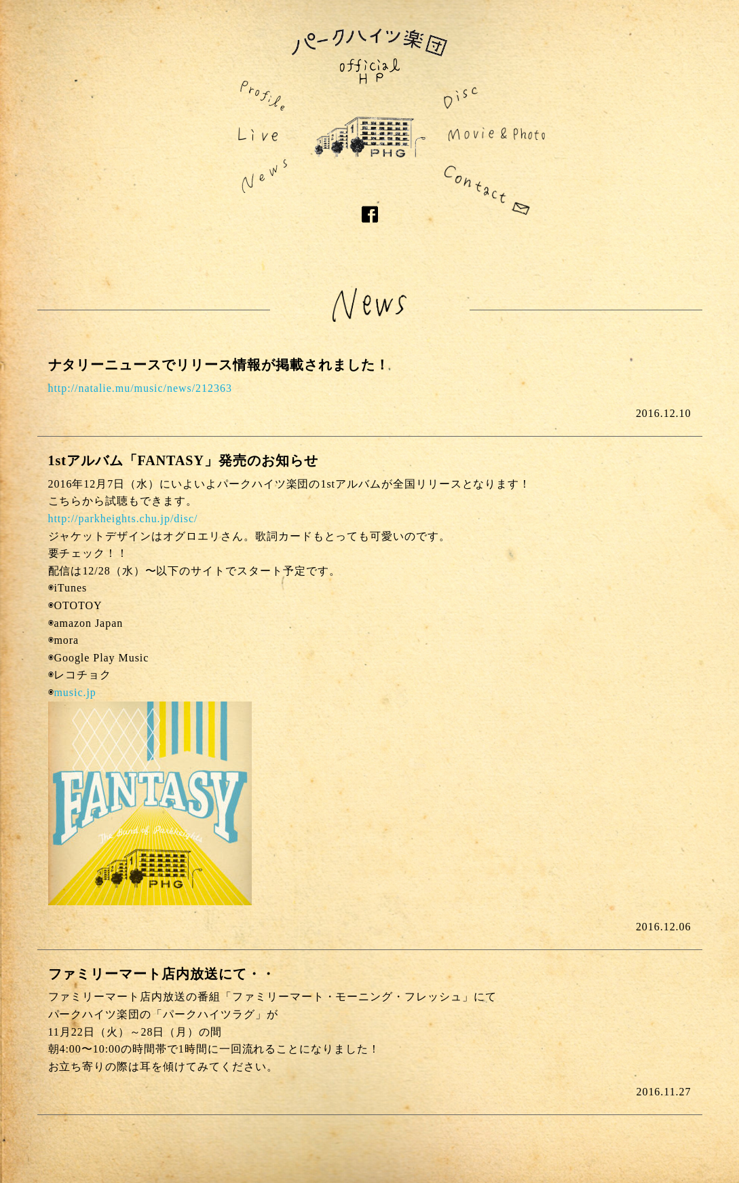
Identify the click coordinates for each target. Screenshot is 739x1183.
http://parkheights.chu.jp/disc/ (123, 518)
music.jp (75, 692)
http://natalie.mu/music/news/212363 (140, 388)
